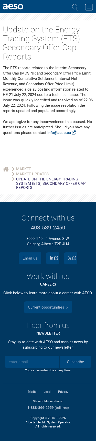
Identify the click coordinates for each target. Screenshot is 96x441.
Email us (30, 258)
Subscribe (75, 362)
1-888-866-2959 (40, 408)
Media (32, 392)
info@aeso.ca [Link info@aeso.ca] (59, 132)
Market (23, 169)
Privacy (63, 392)
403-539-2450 (48, 228)
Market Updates (32, 174)
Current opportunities (46, 307)
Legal (47, 392)
